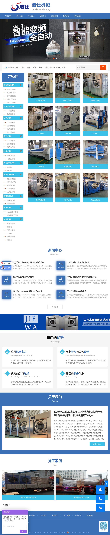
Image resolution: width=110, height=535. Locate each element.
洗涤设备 (24, 67)
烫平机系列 (7, 136)
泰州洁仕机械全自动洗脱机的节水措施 (27, 291)
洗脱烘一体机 (95, 100)
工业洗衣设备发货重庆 (91, 497)
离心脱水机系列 (9, 163)
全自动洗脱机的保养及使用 (23, 277)
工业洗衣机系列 (9, 106)
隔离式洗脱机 (65, 67)
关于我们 (19, 16)
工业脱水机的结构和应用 (76, 291)
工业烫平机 (40, 167)
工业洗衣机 (42, 67)
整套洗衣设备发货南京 (18, 497)
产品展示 (31, 16)
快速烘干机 (68, 133)
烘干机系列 (7, 118)
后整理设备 (7, 219)
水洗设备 (36, 67)
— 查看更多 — (55, 307)
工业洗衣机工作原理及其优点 (78, 262)
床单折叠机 (95, 167)
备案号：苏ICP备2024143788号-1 (55, 532)
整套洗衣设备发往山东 (55, 497)
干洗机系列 (7, 207)
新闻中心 (43, 16)
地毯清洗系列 (8, 196)
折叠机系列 (7, 151)
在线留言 (66, 16)
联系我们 (77, 16)
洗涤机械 (30, 67)
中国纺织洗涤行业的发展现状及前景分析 (28, 262)
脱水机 (52, 67)
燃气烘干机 (68, 200)
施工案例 (54, 16)
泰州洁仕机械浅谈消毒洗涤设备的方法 (81, 277)
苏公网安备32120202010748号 (79, 532)
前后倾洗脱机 (95, 200)
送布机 (58, 67)
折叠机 (47, 67)
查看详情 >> (97, 444)
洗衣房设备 (18, 67)
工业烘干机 (40, 133)
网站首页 (8, 16)
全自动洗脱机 (40, 100)
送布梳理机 (68, 167)
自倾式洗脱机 (40, 200)
